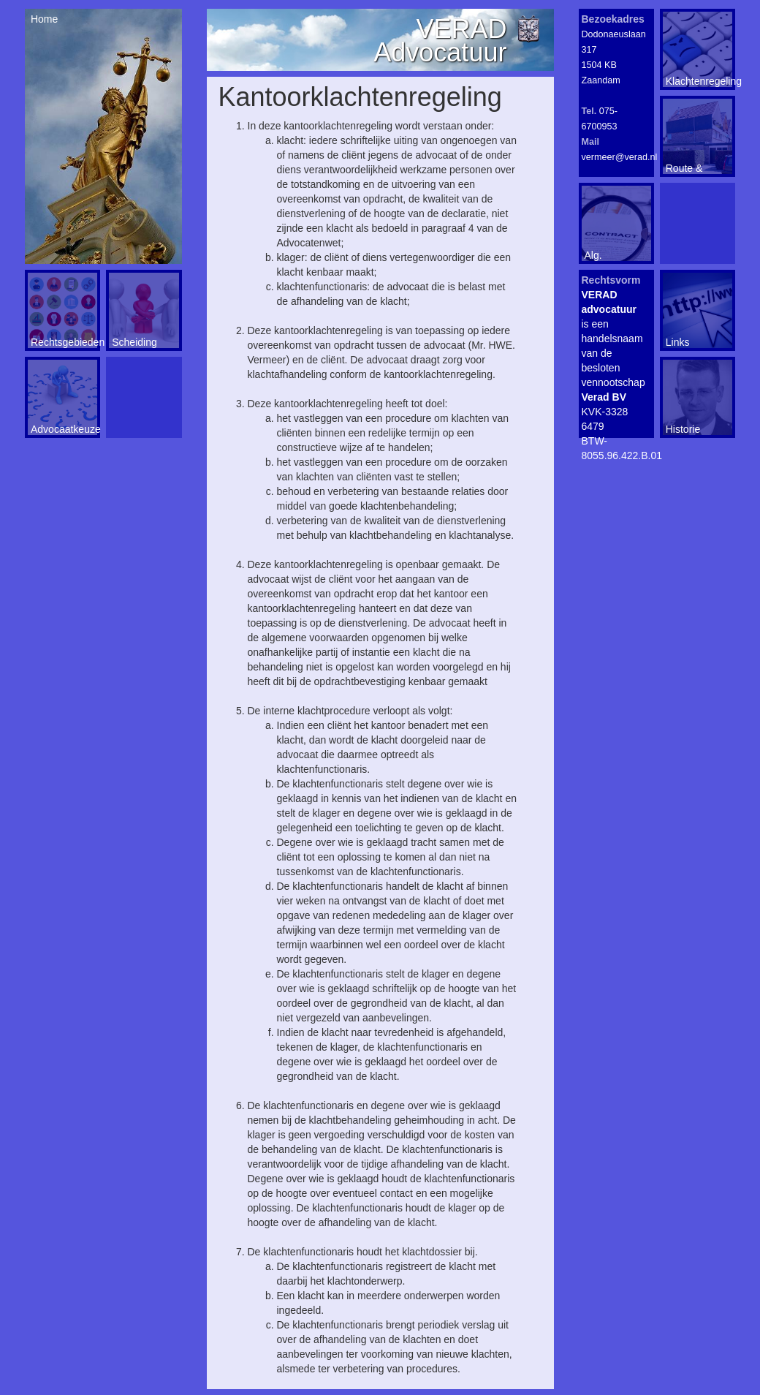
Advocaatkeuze (64, 429)
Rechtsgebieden (64, 342)
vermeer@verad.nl (620, 157)
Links (678, 342)
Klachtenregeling (699, 81)
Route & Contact (684, 168)
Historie (683, 429)
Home (43, 19)
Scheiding (134, 342)
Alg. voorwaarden (614, 255)
